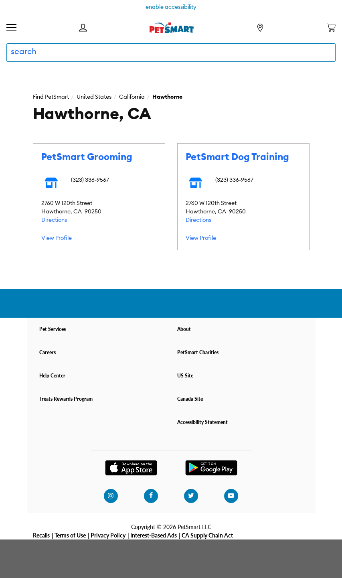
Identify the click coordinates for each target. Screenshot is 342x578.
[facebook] (151, 496)
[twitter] (191, 496)
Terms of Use (70, 535)
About (184, 329)
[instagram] (110, 496)
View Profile (56, 238)
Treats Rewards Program (66, 398)
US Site (185, 375)
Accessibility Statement (202, 422)
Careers (47, 352)
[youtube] (231, 496)
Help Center (52, 375)
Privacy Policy (108, 535)
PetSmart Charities (198, 352)
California (132, 97)
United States (94, 97)
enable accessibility (171, 7)
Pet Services (52, 329)
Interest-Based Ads (153, 535)
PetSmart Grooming (86, 157)
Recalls (41, 535)
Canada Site (190, 398)
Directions (54, 220)
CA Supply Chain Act (207, 535)
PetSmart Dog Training (237, 157)
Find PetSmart (51, 97)
